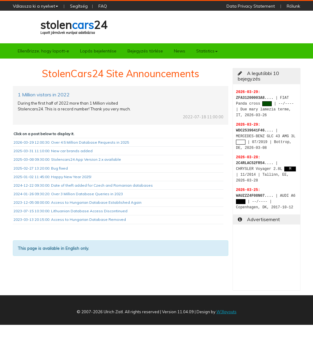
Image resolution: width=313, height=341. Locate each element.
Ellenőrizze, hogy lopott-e (43, 51)
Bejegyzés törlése (145, 51)
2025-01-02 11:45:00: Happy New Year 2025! (52, 176)
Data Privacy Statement (250, 6)
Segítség (79, 6)
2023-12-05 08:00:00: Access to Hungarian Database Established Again (77, 202)
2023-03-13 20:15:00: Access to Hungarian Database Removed (69, 219)
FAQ (102, 6)
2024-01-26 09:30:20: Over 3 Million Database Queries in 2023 (68, 194)
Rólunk (293, 6)
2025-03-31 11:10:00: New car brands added (53, 151)
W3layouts (226, 311)
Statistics (207, 51)
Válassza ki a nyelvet (35, 6)
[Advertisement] (266, 259)
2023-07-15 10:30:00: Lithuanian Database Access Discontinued (70, 211)
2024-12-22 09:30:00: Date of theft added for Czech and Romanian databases (83, 185)
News (179, 51)
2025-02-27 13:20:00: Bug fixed (40, 168)
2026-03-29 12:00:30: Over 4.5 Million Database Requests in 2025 (71, 142)
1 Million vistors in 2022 (44, 95)
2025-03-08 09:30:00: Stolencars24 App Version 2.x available (67, 159)
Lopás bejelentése (98, 51)
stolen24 (73, 26)
